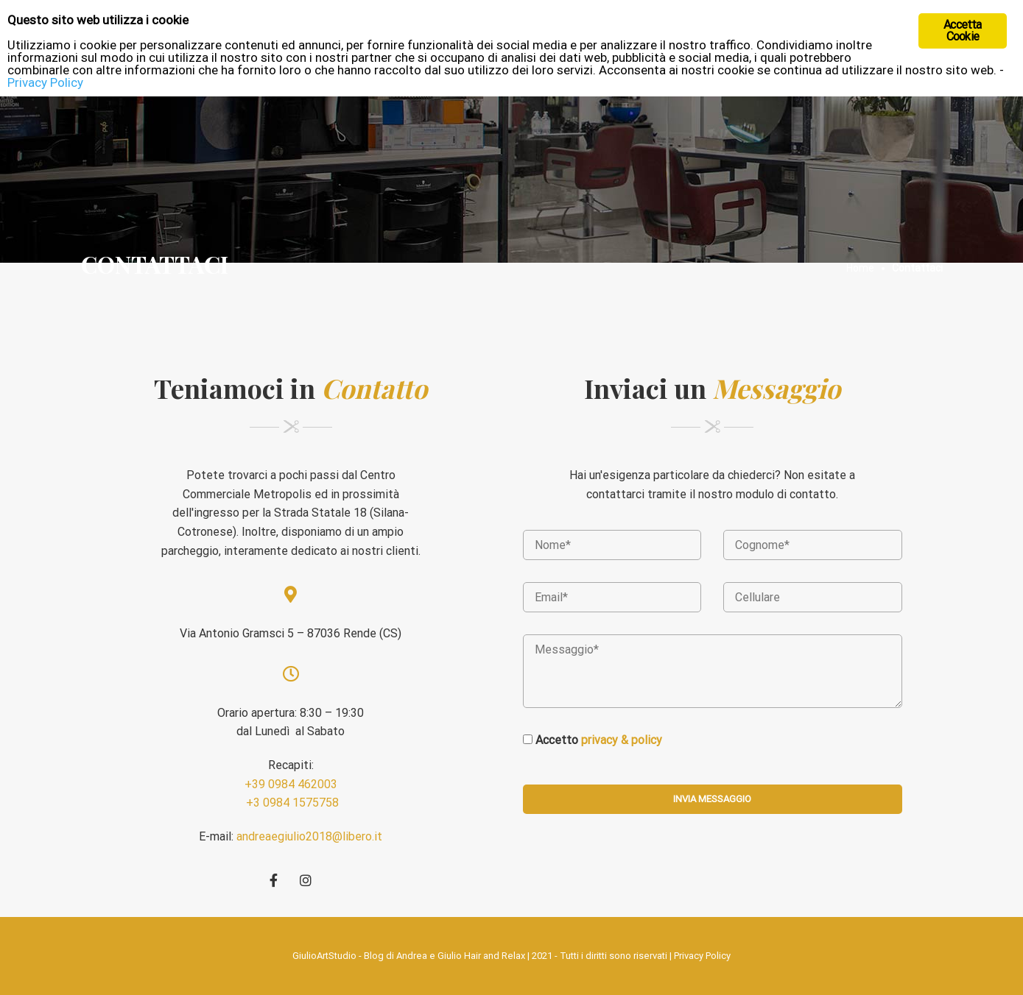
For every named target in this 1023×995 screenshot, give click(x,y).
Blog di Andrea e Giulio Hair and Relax (444, 955)
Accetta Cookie (962, 30)
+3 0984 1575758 (291, 803)
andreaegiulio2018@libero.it (309, 836)
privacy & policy (621, 740)
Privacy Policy (702, 955)
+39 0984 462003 (291, 784)
